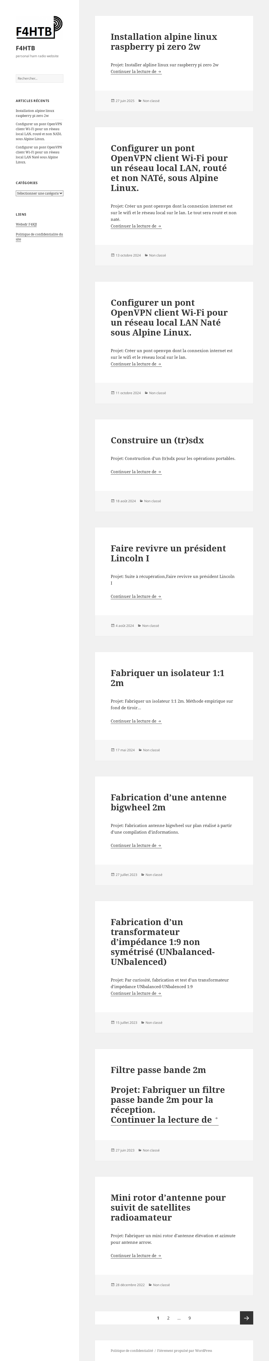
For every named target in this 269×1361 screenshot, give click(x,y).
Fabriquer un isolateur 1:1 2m (167, 678)
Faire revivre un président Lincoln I (168, 553)
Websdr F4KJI (26, 224)
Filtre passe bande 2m (158, 1069)
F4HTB (25, 48)
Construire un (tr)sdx (157, 440)
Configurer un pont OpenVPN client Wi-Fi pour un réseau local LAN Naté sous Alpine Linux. (39, 154)
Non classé (151, 100)
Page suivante (246, 1318)
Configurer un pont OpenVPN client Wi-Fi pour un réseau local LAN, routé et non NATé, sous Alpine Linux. (39, 131)
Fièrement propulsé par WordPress (184, 1350)
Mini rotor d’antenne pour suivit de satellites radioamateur (168, 1207)
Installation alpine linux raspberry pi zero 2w (35, 113)
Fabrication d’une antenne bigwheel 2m (169, 802)
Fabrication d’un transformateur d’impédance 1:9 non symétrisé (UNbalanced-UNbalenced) (163, 941)
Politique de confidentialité (132, 1350)
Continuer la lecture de (136, 71)
